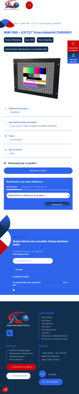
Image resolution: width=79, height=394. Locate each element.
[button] (5, 390)
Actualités (46, 333)
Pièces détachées (16, 360)
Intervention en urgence (73, 49)
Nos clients (46, 327)
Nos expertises (47, 324)
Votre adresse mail (21, 254)
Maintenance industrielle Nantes (55, 336)
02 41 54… (52, 374)
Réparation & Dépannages (19, 350)
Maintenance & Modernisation (21, 353)
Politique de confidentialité (52, 282)
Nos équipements (49, 330)
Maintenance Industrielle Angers (54, 339)
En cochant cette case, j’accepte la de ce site (40, 283)
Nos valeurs (46, 320)
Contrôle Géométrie (17, 356)
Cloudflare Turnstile (21, 277)
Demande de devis (73, 61)
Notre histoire (47, 317)
